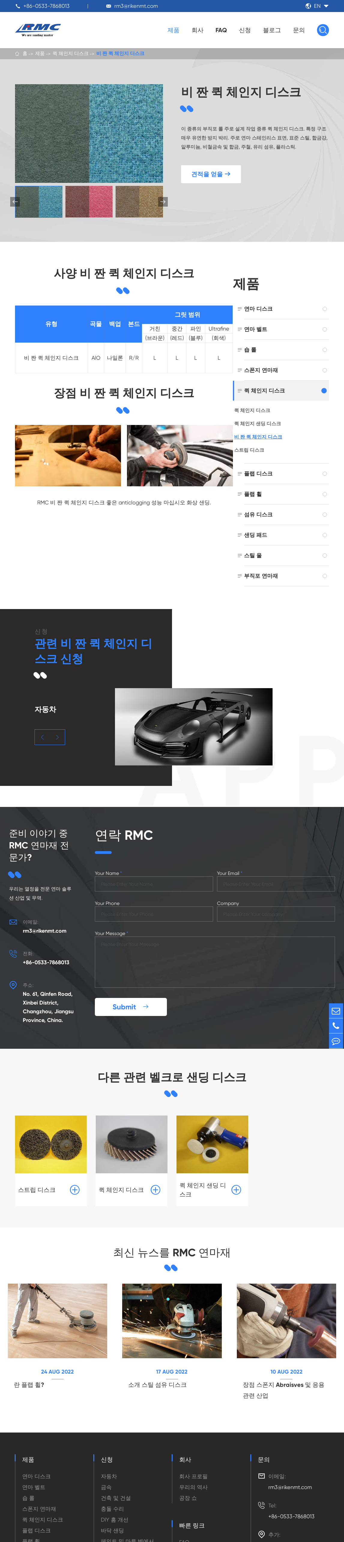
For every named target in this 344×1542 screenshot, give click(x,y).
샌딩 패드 (255, 535)
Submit (131, 997)
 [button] (163, 202)
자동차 (109, 1468)
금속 (106, 1479)
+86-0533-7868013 (46, 6)
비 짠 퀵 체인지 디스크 (120, 54)
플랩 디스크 (258, 473)
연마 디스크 (258, 309)
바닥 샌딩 (112, 1522)
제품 (173, 30)
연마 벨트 (255, 329)
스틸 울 (253, 555)
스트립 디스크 (249, 450)
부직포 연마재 (261, 576)
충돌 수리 (112, 1500)
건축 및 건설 (116, 1489)
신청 (245, 30)
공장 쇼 (188, 1489)
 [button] (42, 737)
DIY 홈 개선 (114, 1511)
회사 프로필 (193, 1468)
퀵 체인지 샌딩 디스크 (257, 423)
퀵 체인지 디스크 (71, 54)
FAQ (221, 30)
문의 (299, 30)
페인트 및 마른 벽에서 (127, 1533)
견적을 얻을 (211, 174)
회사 (198, 30)
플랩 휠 (253, 494)
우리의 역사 (193, 1479)
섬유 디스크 (258, 514)
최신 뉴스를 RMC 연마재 (172, 1243)
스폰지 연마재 (261, 370)
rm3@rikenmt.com (136, 6)
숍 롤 (250, 349)
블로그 (272, 30)
